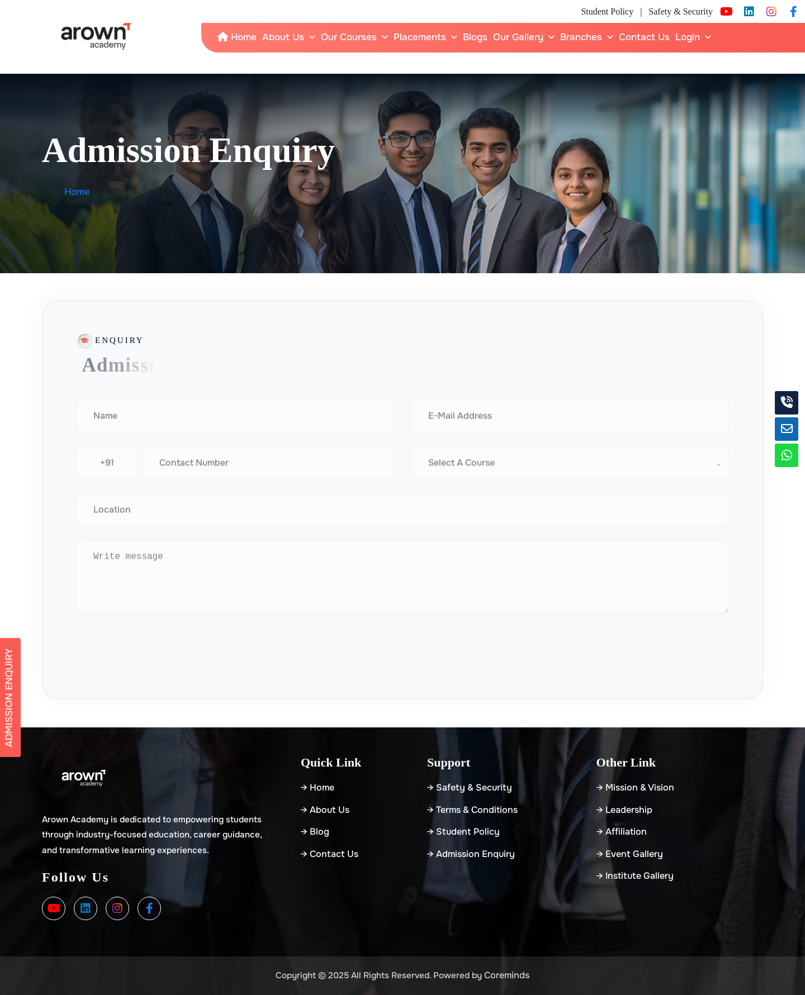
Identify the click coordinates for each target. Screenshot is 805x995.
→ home (317, 787)
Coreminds (506, 975)
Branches (581, 37)
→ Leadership (624, 810)
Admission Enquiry (9, 697)
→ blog (315, 831)
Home (237, 37)
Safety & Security (680, 11)
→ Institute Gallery (635, 876)
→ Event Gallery (629, 854)
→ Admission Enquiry (471, 854)
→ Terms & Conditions (472, 810)
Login (687, 37)
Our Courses (349, 37)
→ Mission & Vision (635, 787)
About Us (283, 37)
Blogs (475, 37)
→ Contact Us (329, 854)
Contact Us (644, 37)
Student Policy (607, 11)
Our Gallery (518, 37)
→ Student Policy (463, 831)
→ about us (325, 810)
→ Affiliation (621, 831)
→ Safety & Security (469, 787)
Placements (420, 37)
